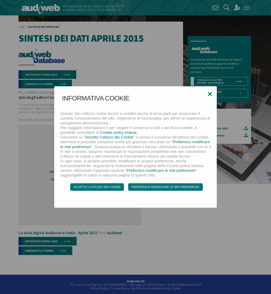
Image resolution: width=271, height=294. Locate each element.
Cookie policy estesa (118, 132)
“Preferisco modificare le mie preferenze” (161, 170)
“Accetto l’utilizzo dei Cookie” (109, 137)
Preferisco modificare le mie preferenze (165, 187)
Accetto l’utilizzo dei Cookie (97, 187)
